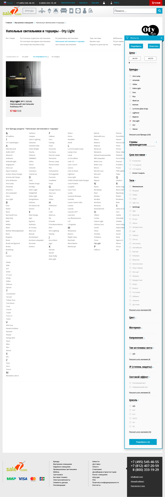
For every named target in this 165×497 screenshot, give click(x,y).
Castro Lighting (34, 139)
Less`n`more (72, 165)
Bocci (8, 234)
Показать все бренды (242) (140, 135)
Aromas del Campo (13, 177)
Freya (51, 183)
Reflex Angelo (121, 187)
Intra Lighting (54, 231)
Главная (9, 23)
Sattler (118, 215)
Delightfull (33, 193)
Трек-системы (95, 38)
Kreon (70, 136)
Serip (118, 237)
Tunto (8, 319)
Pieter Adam (120, 152)
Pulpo (118, 174)
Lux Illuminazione (74, 218)
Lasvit (70, 155)
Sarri (118, 212)
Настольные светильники (66, 44)
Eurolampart (33, 237)
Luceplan (71, 187)
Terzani (9, 297)
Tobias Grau (10, 300)
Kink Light (52, 259)
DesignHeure (34, 199)
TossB (8, 313)
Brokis (8, 246)
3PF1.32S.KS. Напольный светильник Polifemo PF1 (22, 104)
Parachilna (120, 136)
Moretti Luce (98, 171)
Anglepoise (10, 165)
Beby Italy (9, 218)
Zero (8, 366)
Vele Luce (9, 325)
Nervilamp (98, 190)
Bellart (8, 224)
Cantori (8, 256)
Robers (118, 196)
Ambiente (9, 158)
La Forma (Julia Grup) (75, 149)
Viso (7, 347)
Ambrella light (11, 161)
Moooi (96, 168)
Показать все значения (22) (140, 432)
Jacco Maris (53, 240)
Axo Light (9, 199)
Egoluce (32, 221)
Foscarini (52, 177)
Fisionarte (52, 158)
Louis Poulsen (73, 183)
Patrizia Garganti (122, 142)
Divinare (32, 202)
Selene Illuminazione (123, 228)
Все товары (10, 38)
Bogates (9, 237)
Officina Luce (99, 224)
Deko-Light (33, 190)
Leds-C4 (71, 161)
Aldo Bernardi (11, 149)
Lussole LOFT (73, 212)
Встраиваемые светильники (67, 38)
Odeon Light (98, 221)
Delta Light (33, 196)
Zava (8, 363)
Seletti (118, 231)
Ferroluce (52, 152)
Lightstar (71, 174)
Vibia (8, 344)
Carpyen (32, 136)
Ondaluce (97, 237)
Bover (8, 240)
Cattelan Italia (34, 146)
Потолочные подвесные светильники (35, 38)
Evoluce (32, 246)
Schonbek (119, 218)
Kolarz (70, 133)
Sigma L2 (119, 240)
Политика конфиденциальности (105, 482)
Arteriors (9, 190)
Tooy (8, 306)
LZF (69, 221)
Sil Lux (118, 246)
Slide (8, 265)
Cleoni (31, 165)
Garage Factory (54, 190)
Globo (51, 199)
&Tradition (10, 136)
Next (96, 193)
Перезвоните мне (138, 486)
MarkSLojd (72, 246)
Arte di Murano (11, 180)
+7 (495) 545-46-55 (25, 3)
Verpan (8, 335)
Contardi (32, 168)
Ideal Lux (52, 215)
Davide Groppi (34, 183)
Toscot (8, 309)
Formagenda (53, 174)
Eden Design (33, 215)
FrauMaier (52, 180)
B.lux (7, 205)
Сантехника (58, 475)
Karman (52, 250)
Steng (8, 278)
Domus (31, 209)
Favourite (52, 149)
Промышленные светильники (65, 469)
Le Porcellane (73, 158)
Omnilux (97, 234)
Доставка (96, 464)
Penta (118, 146)
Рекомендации (59, 485)
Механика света (12, 376)
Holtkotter (53, 205)
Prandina (119, 165)
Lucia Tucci (72, 190)
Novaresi (97, 205)
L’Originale (72, 224)
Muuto (96, 177)
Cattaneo (32, 142)
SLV (7, 268)
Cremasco (32, 171)
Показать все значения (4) (139, 359)
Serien (118, 234)
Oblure (96, 215)
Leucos (70, 168)
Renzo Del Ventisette (124, 190)
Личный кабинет (137, 481)
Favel (51, 146)
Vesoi (8, 341)
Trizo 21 (9, 316)
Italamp (51, 234)
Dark (31, 180)
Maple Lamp (72, 237)
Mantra (70, 234)
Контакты (83, 2)
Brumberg (9, 250)
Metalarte (97, 152)
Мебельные (117, 38)
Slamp (8, 262)
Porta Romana (121, 158)
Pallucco (97, 250)
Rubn (118, 202)
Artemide (9, 187)
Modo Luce (98, 161)
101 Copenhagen (12, 142)
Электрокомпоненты (61, 480)
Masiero (97, 142)
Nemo (96, 187)
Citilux (31, 161)
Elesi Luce (32, 231)
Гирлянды (117, 44)
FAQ (94, 480)
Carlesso (32, 133)
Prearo (118, 168)
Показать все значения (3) (139, 393)
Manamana (72, 231)
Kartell (51, 253)
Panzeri (119, 133)
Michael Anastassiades (102, 155)
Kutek (70, 142)
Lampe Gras (72, 152)
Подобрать (136, 46)
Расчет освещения (99, 475)
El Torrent (32, 228)
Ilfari (50, 228)
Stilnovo (9, 284)
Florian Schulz (54, 165)
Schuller (119, 221)
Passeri (118, 139)
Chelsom (32, 155)
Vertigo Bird (10, 338)
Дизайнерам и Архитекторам (104, 472)
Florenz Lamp (54, 161)
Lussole (70, 209)
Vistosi (8, 350)
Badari (8, 209)
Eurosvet (32, 243)
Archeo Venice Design (14, 174)
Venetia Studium (12, 328)
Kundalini (71, 139)
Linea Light (72, 177)
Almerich (9, 155)
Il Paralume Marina (56, 224)
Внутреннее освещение (24, 23)
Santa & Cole (121, 209)
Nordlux (97, 199)
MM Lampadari (99, 158)
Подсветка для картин (99, 44)
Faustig (51, 142)
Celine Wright (34, 149)
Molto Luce (98, 165)
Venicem (9, 331)
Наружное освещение (61, 467)
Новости (95, 461)
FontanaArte (53, 171)
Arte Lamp (10, 183)
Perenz (118, 149)
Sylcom (8, 287)
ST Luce (9, 275)
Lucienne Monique (74, 196)
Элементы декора (60, 482)
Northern (97, 202)
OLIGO (96, 228)
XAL (7, 357)
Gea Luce (52, 193)
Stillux (8, 281)
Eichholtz (32, 224)
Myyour (97, 180)
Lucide (70, 193)
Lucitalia (71, 199)
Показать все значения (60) (140, 310)
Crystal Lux (33, 174)
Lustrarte (71, 215)
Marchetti (71, 240)
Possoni (119, 161)
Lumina (70, 205)
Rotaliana (119, 199)
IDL (50, 218)
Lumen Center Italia (75, 202)
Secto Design (121, 224)
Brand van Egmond (13, 243)
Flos (50, 168)
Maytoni (97, 146)
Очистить (154, 46)
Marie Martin (72, 243)
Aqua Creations (11, 171)
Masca (96, 139)
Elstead (31, 234)
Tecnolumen (10, 294)
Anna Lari (9, 168)
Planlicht (119, 155)
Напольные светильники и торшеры (70, 41)
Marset (96, 133)
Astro (8, 196)
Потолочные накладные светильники (35, 41)
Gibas (51, 196)
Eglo (30, 218)
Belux (8, 228)
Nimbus (97, 196)
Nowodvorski (99, 209)
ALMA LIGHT (10, 152)
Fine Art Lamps (54, 155)
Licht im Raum (73, 171)
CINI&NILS (32, 158)
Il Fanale (52, 221)
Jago (50, 243)
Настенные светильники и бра (32, 44)
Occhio (96, 218)
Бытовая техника (60, 477)
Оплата (95, 467)
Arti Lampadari (11, 193)
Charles (31, 152)
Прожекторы (95, 41)
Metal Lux (97, 149)
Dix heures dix (34, 205)
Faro (50, 139)
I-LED (51, 212)
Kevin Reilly (53, 256)
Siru (117, 250)
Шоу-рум (95, 2)
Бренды (56, 461)
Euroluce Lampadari (36, 240)
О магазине (97, 469)
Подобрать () (143, 442)
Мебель (56, 472)
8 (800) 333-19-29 (47, 3)
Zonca (8, 369)
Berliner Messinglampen (15, 231)
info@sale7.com (137, 477)
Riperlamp (119, 193)
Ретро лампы (118, 41)
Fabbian (52, 136)
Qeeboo (119, 180)
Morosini (97, 174)
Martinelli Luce (99, 136)
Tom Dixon (10, 303)
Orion (96, 240)
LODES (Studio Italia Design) (78, 180)
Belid (7, 221)
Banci (8, 212)
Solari (8, 272)
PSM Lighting (121, 171)
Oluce (96, 231)
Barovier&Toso (11, 215)
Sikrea (118, 243)
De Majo (32, 187)
